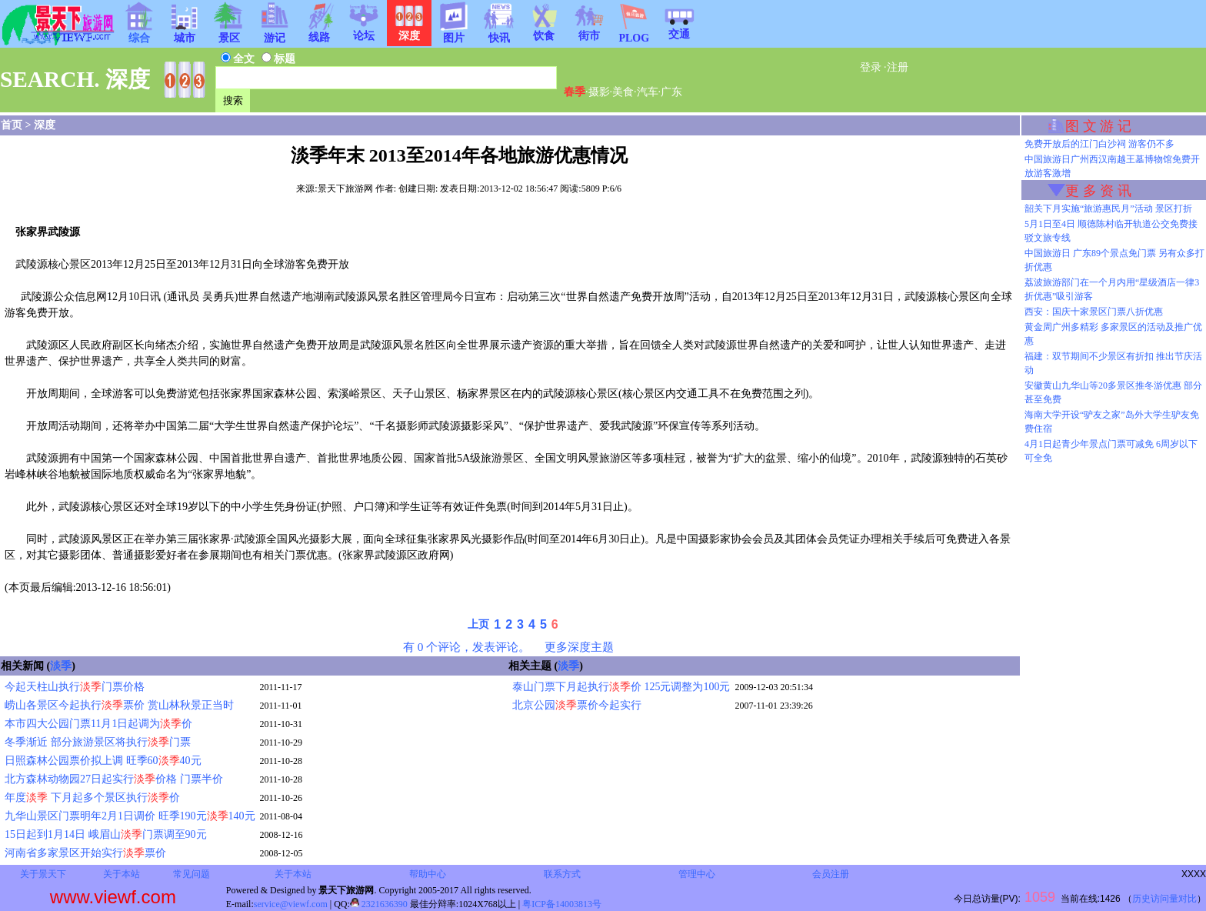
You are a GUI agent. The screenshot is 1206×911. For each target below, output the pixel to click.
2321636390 (379, 904)
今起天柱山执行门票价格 (75, 686)
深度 (44, 125)
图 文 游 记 (1098, 126)
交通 (679, 29)
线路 (319, 32)
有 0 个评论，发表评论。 (466, 646)
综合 (139, 33)
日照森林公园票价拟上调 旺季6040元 (103, 760)
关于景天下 (43, 874)
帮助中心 (427, 874)
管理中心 (696, 874)
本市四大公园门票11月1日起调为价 (98, 723)
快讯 (499, 33)
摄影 (599, 92)
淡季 (61, 666)
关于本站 (121, 874)
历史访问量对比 (1164, 898)
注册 (897, 67)
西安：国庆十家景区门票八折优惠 (1093, 311)
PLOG (633, 33)
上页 (478, 624)
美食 (623, 92)
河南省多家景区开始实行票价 (85, 853)
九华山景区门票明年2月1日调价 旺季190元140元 (130, 816)
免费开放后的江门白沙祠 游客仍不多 (1099, 143)
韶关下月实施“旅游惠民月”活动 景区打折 (1108, 208)
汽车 (647, 92)
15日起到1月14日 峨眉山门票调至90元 (106, 834)
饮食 (543, 31)
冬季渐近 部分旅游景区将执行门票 (98, 742)
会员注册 (830, 874)
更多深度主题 (579, 646)
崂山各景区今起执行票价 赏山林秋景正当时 (119, 705)
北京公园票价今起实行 (576, 705)
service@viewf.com (291, 904)
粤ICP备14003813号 (561, 904)
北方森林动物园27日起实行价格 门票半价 (114, 779)
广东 (671, 92)
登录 (870, 67)
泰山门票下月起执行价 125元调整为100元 (621, 686)
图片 (453, 33)
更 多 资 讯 (1098, 191)
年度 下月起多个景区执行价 (92, 797)
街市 (589, 31)
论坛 (363, 31)
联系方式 (562, 874)
